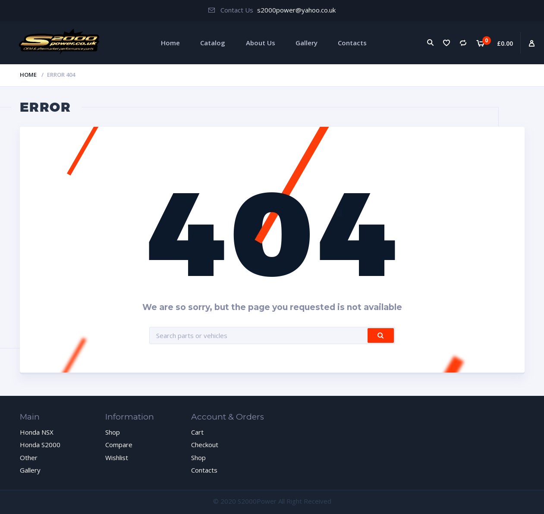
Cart (197, 432)
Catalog (212, 42)
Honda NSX (36, 432)
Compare (118, 444)
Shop (112, 432)
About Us (260, 42)
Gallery (307, 42)
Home (170, 42)
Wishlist (116, 457)
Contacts (352, 42)
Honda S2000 (40, 444)
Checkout (204, 444)
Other (29, 457)
